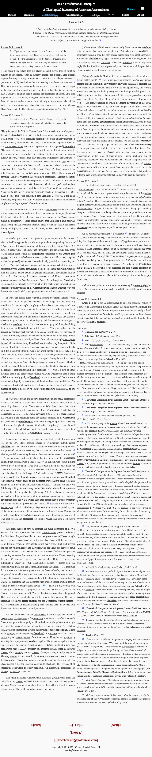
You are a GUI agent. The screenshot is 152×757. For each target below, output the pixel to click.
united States (40, 614)
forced (4, 671)
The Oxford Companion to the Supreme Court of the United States (116, 399)
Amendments (74, 15)
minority (19, 637)
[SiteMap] (76, 732)
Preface (12, 15)
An (84, 233)
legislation (88, 201)
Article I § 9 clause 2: (12, 115)
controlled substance (112, 264)
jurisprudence (58, 677)
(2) (83, 76)
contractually (7, 316)
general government (27, 268)
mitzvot (84, 664)
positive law (138, 80)
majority (54, 622)
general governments (101, 121)
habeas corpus (20, 406)
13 (44, 585)
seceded (107, 567)
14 (46, 608)
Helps (95, 15)
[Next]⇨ (116, 725)
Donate (131, 8)
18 (126, 233)
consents (38, 663)
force (3, 465)
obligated (18, 316)
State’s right (35, 461)
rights (132, 467)
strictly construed (111, 318)
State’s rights (7, 507)
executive (100, 118)
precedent (105, 62)
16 (147, 174)
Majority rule (20, 618)
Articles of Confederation (118, 619)
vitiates (8, 135)
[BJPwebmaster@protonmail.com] (76, 740)
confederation (120, 596)
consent (45, 297)
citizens (147, 163)
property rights (141, 285)
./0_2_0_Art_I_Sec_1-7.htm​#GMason (108, 340)
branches (147, 118)
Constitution (50, 15)
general (59, 146)
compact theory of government (104, 427)
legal (72, 86)
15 (100, 79)
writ (63, 161)
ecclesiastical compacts (131, 627)
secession (18, 461)
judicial (120, 118)
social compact (65, 398)
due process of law (14, 146)
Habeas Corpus (36, 131)
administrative (135, 118)
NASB (99, 646)
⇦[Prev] (35, 725)
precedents (133, 83)
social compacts (30, 477)
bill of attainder (86, 189)
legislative (110, 118)
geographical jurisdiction (43, 253)
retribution (70, 480)
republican (38, 618)
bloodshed (34, 105)
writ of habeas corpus (38, 199)
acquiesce (57, 316)
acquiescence (62, 388)
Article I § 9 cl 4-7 (90, 302)
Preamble (29, 15)
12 (48, 503)
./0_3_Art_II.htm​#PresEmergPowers (93, 419)
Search (125, 15)
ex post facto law (94, 233)
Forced (4, 343)
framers (39, 86)
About (140, 15)
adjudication (145, 197)
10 (74, 450)
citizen (27, 637)
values (49, 518)
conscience (28, 518)
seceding (43, 465)
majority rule (7, 618)
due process (69, 131)
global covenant (37, 414)
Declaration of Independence (59, 600)
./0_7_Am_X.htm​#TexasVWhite (92, 615)
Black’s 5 (113, 359)
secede (71, 454)
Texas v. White (49, 532)
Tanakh (147, 110)
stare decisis (102, 643)
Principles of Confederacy (97, 336)
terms (106, 302)
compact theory (96, 430)
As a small (11, 528)
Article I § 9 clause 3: (88, 181)
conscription (69, 339)
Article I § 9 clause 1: (12, 47)
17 (117, 189)
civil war (132, 582)
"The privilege (7, 131)
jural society (69, 146)
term (93, 306)
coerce (43, 331)
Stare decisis (90, 76)
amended (9, 283)
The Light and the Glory (96, 331)
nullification (129, 430)
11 (43, 461)
